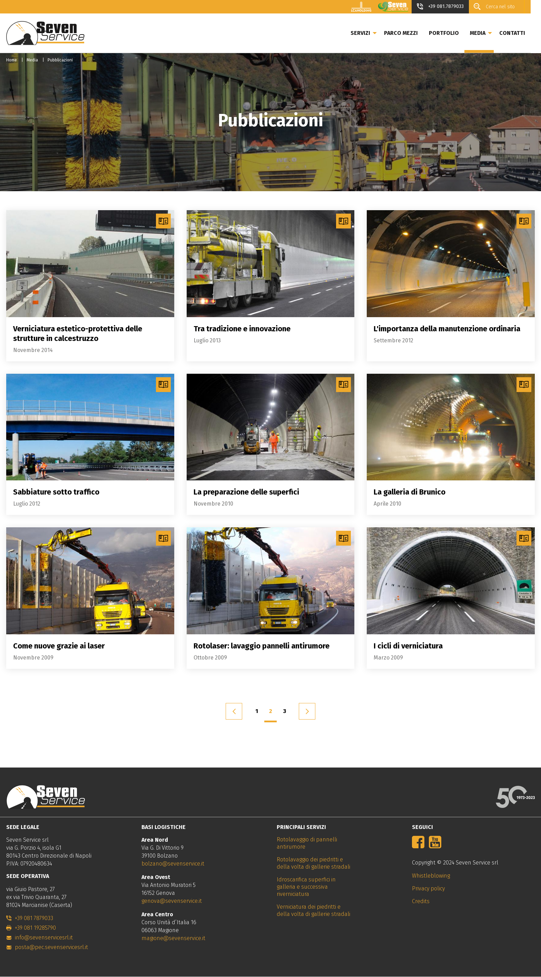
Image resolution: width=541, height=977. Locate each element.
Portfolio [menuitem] (454, 33)
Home (11, 60)
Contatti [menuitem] (522, 33)
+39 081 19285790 (35, 928)
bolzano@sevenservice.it (172, 863)
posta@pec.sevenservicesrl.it (51, 947)
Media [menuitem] (488, 33)
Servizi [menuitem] (371, 33)
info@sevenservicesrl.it (44, 937)
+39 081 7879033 (34, 918)
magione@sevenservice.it (173, 938)
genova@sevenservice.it (171, 901)
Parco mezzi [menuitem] (411, 33)
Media (32, 60)
